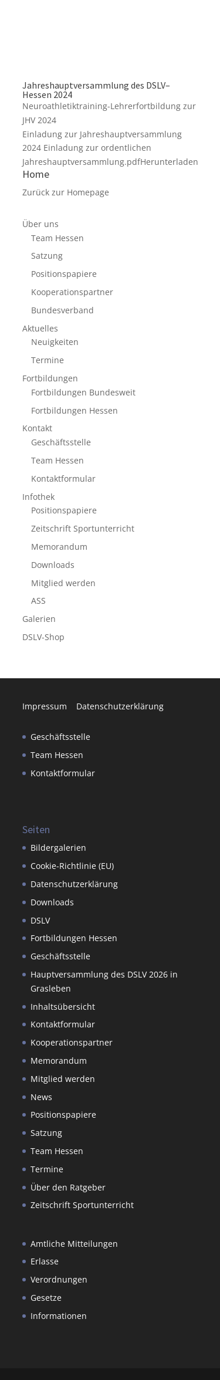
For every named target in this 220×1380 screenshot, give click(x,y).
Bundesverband (62, 310)
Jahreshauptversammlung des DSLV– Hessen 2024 (96, 89)
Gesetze (46, 1297)
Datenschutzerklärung (120, 706)
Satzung (47, 255)
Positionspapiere (64, 273)
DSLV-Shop (43, 636)
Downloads (53, 564)
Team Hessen (57, 237)
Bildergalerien (58, 847)
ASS (38, 600)
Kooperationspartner (72, 291)
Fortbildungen (50, 378)
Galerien (39, 618)
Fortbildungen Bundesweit (83, 392)
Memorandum (59, 546)
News (41, 1096)
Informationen (59, 1315)
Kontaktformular (63, 478)
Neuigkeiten (55, 341)
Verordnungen (59, 1279)
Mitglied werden (63, 582)
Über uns (40, 223)
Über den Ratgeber (68, 1187)
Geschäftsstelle (61, 442)
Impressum (49, 706)
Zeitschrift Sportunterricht (82, 528)
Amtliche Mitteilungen (74, 1243)
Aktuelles (40, 328)
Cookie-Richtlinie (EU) (72, 865)
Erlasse (45, 1261)
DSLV (40, 920)
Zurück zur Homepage (65, 192)
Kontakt (37, 428)
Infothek (38, 496)
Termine (47, 360)
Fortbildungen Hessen (74, 410)
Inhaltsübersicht (63, 1006)
